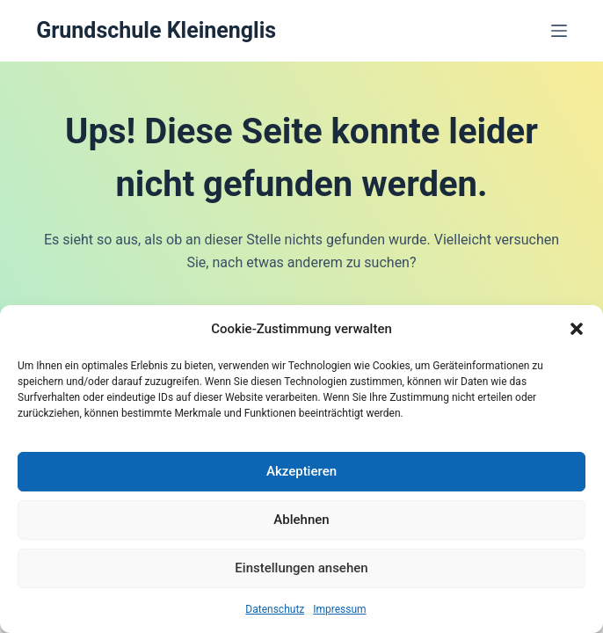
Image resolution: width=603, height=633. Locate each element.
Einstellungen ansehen (301, 568)
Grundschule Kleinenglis (156, 30)
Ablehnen (301, 520)
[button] (576, 329)
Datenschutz (274, 609)
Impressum (339, 609)
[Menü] (559, 31)
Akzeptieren (301, 471)
